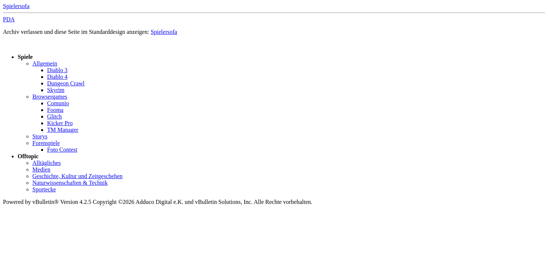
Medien (41, 169)
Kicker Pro (60, 123)
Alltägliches (46, 163)
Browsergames (49, 96)
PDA (9, 19)
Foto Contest (62, 149)
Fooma (55, 110)
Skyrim (55, 90)
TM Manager (62, 130)
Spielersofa (16, 6)
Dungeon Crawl (66, 83)
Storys (39, 136)
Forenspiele (46, 143)
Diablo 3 (57, 70)
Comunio (58, 103)
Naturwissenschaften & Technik (70, 183)
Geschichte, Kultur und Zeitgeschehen (77, 176)
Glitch (54, 116)
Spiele (25, 57)
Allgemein (44, 63)
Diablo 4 (57, 77)
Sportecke (44, 189)
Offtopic (28, 156)
